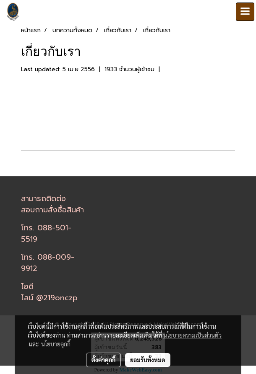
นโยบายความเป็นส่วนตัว (192, 335)
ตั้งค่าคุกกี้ (103, 360)
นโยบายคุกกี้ (56, 344)
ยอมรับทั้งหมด (147, 360)
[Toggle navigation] (245, 12)
